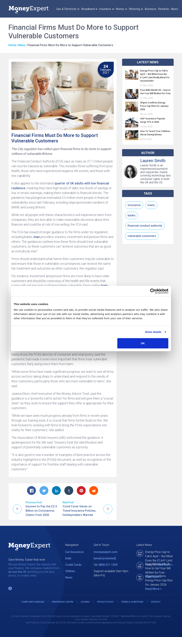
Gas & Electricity (67, 9)
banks (131, 215)
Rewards (163, 9)
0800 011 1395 (107, 564)
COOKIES (85, 602)
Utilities (70, 571)
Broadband (89, 9)
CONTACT (155, 602)
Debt (68, 558)
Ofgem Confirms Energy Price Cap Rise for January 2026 (154, 106)
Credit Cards (73, 564)
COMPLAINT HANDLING (33, 602)
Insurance (106, 9)
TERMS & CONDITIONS (132, 602)
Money (121, 9)
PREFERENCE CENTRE (62, 602)
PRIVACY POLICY (105, 602)
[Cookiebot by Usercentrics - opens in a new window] (152, 291)
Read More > (153, 589)
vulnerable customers (142, 236)
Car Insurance (74, 552)
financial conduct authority (145, 225)
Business (150, 9)
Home (12, 45)
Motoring (136, 9)
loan (37, 237)
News (174, 9)
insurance (134, 205)
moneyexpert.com (105, 552)
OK (143, 343)
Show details (153, 331)
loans (151, 205)
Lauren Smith (152, 160)
